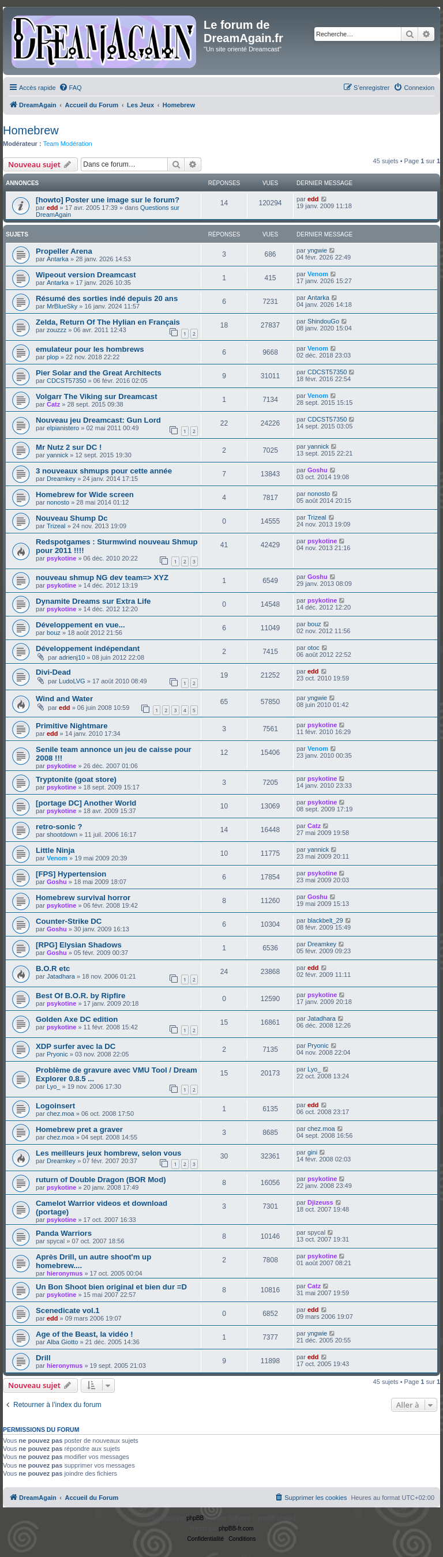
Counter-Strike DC (69, 921)
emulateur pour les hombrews (90, 349)
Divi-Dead (53, 672)
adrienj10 (72, 657)
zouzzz (56, 329)
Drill (43, 1357)
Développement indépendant (88, 648)
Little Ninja (55, 850)
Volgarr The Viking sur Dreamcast (96, 396)
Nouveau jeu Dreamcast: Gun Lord (98, 420)
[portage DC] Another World (86, 803)
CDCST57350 (66, 380)
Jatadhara (61, 976)
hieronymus (64, 1273)
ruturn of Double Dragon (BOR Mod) (101, 1179)
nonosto (58, 502)
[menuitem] (70, 88)
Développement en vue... (80, 624)
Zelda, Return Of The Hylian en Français (108, 322)
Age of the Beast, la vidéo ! (84, 1334)
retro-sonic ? (59, 826)
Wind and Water (64, 698)
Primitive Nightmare (72, 725)
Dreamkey (61, 478)
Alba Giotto (62, 1341)
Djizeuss (320, 1202)
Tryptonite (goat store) (76, 779)
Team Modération (67, 143)
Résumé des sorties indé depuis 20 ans (107, 298)
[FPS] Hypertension (71, 874)
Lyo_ (53, 1086)
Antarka (58, 258)
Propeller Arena (64, 251)
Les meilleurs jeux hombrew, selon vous (108, 1153)
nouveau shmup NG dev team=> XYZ (102, 577)
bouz (54, 632)
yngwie (317, 250)
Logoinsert (55, 1105)
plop (53, 356)
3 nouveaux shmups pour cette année (104, 471)
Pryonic (57, 1054)
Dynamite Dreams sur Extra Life (93, 601)
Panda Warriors (64, 1233)
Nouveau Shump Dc (72, 518)
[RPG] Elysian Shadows (79, 945)
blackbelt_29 (325, 920)
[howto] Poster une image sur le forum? (107, 199)
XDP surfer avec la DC (75, 1046)
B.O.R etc (53, 968)
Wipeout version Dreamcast (86, 274)
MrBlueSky (62, 306)
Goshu (317, 470)
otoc (313, 647)
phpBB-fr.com (236, 1528)
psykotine (61, 558)
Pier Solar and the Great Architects (99, 372)
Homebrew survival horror (83, 897)
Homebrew (31, 130)
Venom (317, 273)
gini (312, 1152)
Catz (53, 404)
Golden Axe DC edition (77, 1019)
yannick (57, 455)
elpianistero (63, 427)
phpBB (195, 1518)
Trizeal (56, 525)
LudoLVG (72, 681)
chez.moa (60, 1113)
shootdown (62, 834)
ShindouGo (323, 321)
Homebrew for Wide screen (85, 494)
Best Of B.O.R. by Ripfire (80, 995)
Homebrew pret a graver (79, 1129)
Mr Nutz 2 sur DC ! (69, 447)
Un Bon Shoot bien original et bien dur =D (111, 1287)
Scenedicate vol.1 (68, 1310)
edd (52, 207)
